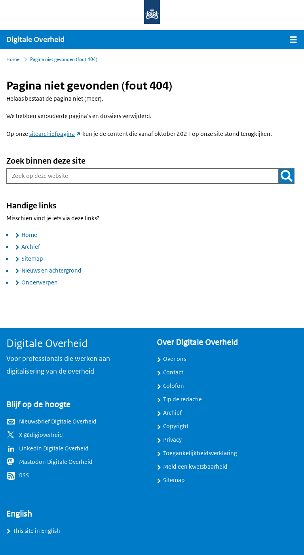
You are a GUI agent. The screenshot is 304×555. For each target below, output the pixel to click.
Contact (173, 372)
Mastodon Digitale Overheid (56, 461)
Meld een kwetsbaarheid (195, 466)
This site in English (36, 530)
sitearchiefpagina (55, 133)
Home (29, 234)
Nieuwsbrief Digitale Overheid (58, 421)
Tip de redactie (182, 399)
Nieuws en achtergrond (51, 270)
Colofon (173, 385)
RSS (24, 475)
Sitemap (32, 258)
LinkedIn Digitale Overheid (54, 448)
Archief (30, 246)
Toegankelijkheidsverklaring (200, 453)
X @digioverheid (41, 435)
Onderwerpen (39, 282)
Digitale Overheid (35, 39)
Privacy (172, 439)
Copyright (175, 426)
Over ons (174, 358)
